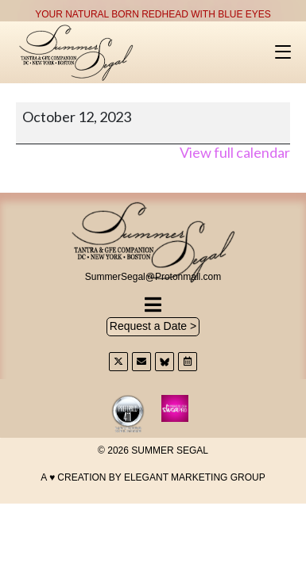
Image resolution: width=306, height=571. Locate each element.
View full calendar (235, 152)
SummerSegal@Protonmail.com (153, 276)
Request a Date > (153, 326)
